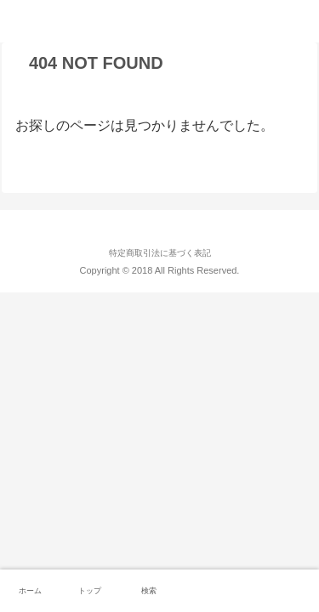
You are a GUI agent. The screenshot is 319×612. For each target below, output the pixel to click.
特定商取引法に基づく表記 (160, 253)
